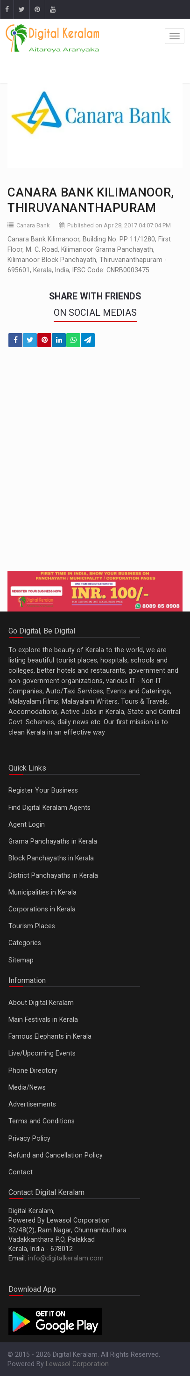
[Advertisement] (95, 465)
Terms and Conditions (41, 1121)
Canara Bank (33, 225)
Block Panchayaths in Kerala (51, 858)
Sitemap (21, 960)
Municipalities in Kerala (42, 892)
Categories (24, 942)
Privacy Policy (29, 1138)
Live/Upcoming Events (42, 1053)
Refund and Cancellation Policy (55, 1155)
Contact (20, 1172)
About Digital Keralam (41, 1002)
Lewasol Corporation (77, 1364)
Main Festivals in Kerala (43, 1019)
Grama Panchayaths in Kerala (52, 841)
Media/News (27, 1087)
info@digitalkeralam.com (66, 1258)
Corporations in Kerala (42, 909)
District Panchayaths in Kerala (53, 875)
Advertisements (32, 1104)
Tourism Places (31, 926)
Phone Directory (32, 1070)
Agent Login (26, 824)
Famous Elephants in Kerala (49, 1036)
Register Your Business (43, 790)
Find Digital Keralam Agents (49, 807)
